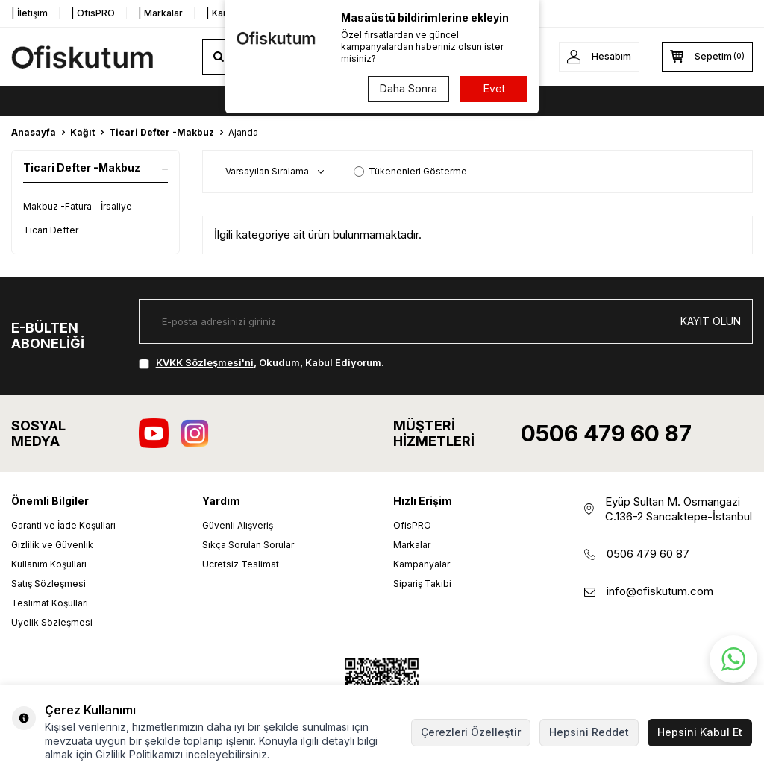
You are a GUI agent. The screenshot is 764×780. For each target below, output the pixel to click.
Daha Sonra (408, 88)
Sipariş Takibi (422, 583)
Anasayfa (33, 132)
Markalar (411, 544)
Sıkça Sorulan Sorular (248, 544)
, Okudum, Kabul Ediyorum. (261, 362)
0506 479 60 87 (606, 433)
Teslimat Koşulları (49, 602)
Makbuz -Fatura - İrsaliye (77, 206)
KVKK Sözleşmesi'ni (205, 362)
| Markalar (160, 13)
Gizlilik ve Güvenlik (52, 544)
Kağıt (82, 132)
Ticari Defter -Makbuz (161, 132)
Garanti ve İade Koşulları (63, 525)
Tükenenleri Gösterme (410, 171)
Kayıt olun (710, 321)
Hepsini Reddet (589, 732)
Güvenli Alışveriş (237, 525)
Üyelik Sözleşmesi (52, 622)
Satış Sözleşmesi (48, 583)
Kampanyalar (421, 564)
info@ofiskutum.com (660, 591)
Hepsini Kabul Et (699, 732)
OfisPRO (412, 525)
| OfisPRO (93, 13)
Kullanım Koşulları (49, 564)
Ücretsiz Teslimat (240, 564)
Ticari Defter (50, 230)
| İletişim (29, 13)
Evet (494, 88)
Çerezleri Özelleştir (471, 732)
